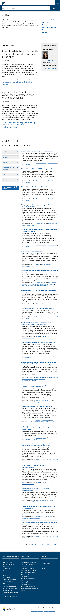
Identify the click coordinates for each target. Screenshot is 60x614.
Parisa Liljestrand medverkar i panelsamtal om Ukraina (38, 342)
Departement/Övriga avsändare (11, 168)
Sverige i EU (6, 566)
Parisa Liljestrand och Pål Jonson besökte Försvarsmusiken (39, 522)
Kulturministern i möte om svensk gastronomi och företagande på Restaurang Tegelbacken (37, 323)
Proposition (39, 516)
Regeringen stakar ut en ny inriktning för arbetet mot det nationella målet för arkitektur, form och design (39, 363)
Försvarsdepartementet (34, 537)
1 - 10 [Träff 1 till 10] (26, 544)
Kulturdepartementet (28, 164)
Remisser (45, 30)
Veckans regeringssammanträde (10, 595)
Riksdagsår (11, 179)
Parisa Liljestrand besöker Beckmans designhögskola (38, 308)
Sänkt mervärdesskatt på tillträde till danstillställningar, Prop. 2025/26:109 (38, 507)
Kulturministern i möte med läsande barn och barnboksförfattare (35, 466)
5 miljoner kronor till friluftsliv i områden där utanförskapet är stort (40, 271)
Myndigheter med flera (49, 27)
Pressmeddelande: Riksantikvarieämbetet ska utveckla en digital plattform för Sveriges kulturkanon (19, 82)
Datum (11, 174)
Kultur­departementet (50, 68)
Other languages (8, 584)
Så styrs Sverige (7, 569)
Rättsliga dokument (48, 25)
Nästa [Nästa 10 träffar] (55, 544)
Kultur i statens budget (49, 20)
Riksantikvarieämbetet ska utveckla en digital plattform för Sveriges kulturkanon (39, 230)
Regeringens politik (8, 564)
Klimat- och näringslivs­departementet (29, 575)
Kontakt (44, 32)
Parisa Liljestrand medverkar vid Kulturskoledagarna (38, 187)
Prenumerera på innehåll (10, 187)
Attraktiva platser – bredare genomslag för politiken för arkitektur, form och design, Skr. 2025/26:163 (38, 386)
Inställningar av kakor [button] (49, 611)
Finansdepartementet (42, 502)
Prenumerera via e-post (10, 586)
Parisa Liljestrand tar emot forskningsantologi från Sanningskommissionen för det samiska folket (37, 445)
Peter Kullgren (32, 502)
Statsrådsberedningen (29, 562)
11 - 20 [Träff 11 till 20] (31, 544)
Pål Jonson (25, 537)
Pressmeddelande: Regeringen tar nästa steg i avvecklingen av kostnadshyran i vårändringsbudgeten (19, 125)
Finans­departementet (28, 568)
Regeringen (37, 402)
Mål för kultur (46, 22)
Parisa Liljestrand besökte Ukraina (32, 251)
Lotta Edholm (45, 420)
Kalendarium (7, 577)
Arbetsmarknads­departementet (27, 565)
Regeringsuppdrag (41, 438)
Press (4, 571)
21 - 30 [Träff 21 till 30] (36, 544)
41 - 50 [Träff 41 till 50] (47, 544)
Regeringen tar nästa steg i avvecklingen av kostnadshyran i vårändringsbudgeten (40, 205)
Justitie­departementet (28, 572)
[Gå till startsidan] (8, 3)
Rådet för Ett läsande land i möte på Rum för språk (37, 406)
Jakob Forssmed (52, 282)
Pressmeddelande (41, 163)
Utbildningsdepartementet (41, 285)
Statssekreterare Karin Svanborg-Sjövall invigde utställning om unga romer (39, 291)
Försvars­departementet (29, 570)
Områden (11, 157)
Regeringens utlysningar (10, 588)
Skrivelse (49, 400)
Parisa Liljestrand (49, 60)
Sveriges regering (8, 562)
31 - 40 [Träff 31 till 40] (41, 544)
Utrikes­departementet (29, 591)
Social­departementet (28, 586)
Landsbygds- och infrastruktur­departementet (27, 582)
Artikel (37, 264)
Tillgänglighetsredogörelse (11, 593)
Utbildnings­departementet (30, 589)
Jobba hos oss (7, 575)
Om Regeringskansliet (9, 579)
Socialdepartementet (27, 285)
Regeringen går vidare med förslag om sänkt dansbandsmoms (35, 489)
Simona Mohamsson (37, 284)
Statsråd (11, 162)
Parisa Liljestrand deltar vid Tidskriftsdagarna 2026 (37, 169)
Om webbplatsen (8, 582)
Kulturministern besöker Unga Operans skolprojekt (37, 151)
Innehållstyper (11, 151)
